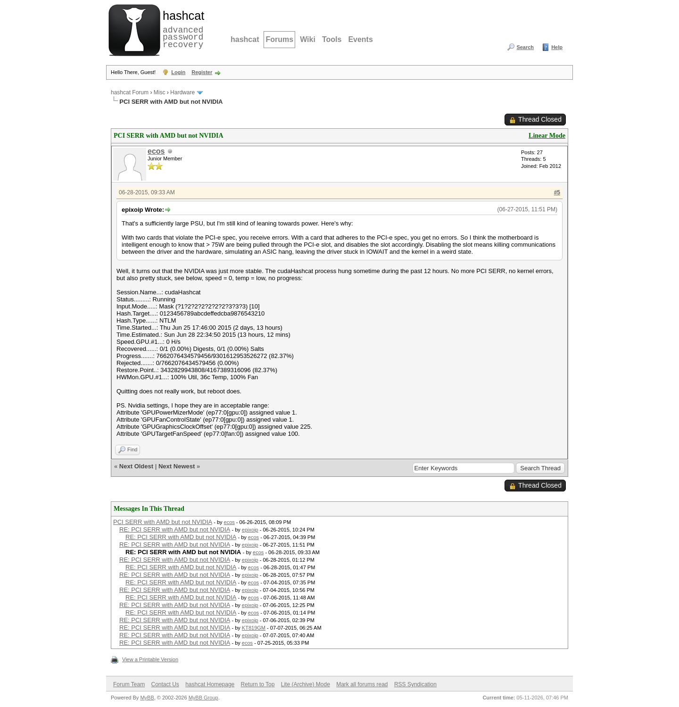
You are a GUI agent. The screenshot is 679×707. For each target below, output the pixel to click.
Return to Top (258, 684)
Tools (331, 39)
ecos (156, 151)
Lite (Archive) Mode (305, 684)
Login (178, 72)
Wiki (307, 39)
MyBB (147, 697)
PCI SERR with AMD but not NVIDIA (162, 521)
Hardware (182, 92)
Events (360, 39)
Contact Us (165, 684)
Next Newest (176, 466)
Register (201, 72)
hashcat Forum (130, 92)
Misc (160, 92)
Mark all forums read (362, 684)
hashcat (245, 39)
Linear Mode (547, 135)
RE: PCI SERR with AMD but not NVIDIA (174, 529)
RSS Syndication (415, 684)
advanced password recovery (181, 29)
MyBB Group (203, 697)
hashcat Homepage (209, 684)
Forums (279, 39)
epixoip (250, 529)
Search (525, 47)
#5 (557, 192)
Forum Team (129, 684)
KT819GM (253, 628)
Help (557, 47)
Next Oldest (136, 466)
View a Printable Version (150, 659)
